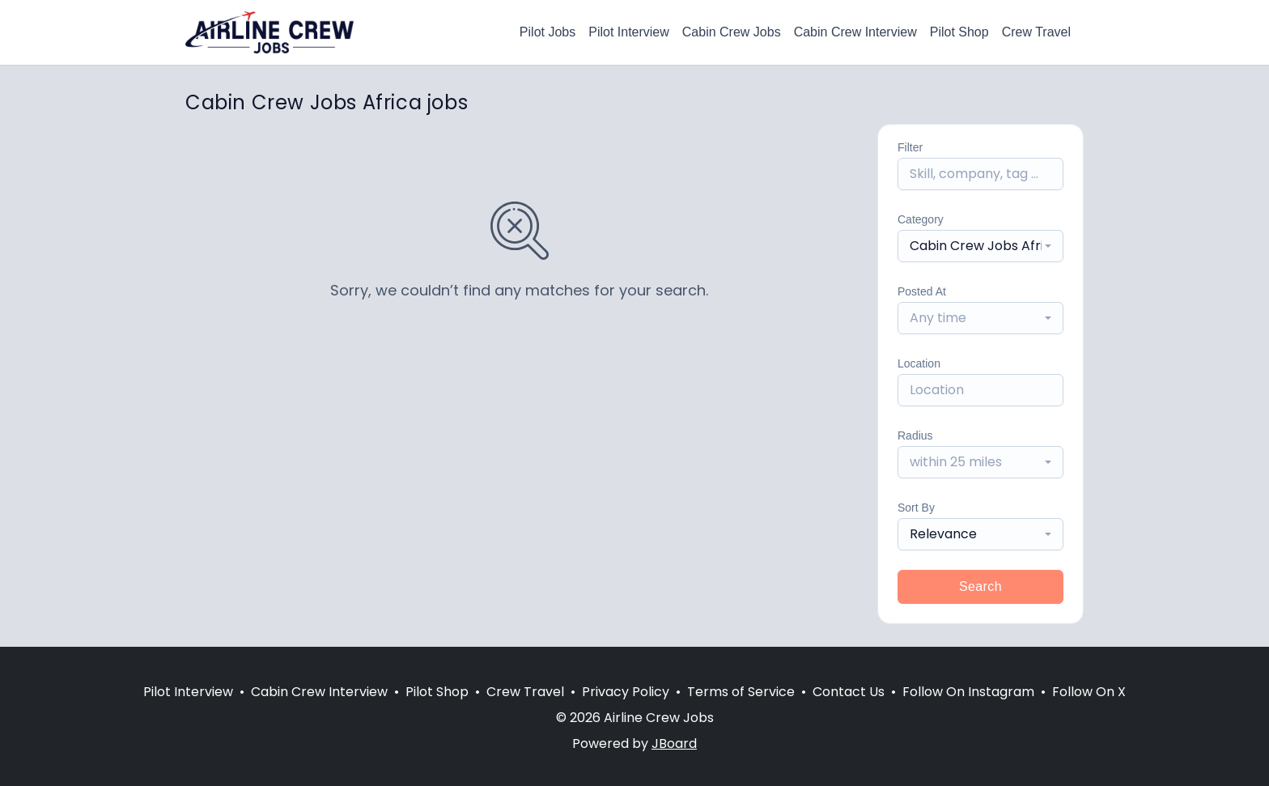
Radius (915, 435)
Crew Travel (1036, 32)
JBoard (674, 743)
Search (980, 586)
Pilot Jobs (547, 32)
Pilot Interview (628, 32)
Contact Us (849, 691)
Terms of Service (741, 691)
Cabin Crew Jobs (731, 32)
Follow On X (1089, 691)
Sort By (916, 507)
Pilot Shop (959, 32)
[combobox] (980, 246)
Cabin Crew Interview (855, 32)
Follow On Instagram (968, 691)
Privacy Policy (625, 691)
